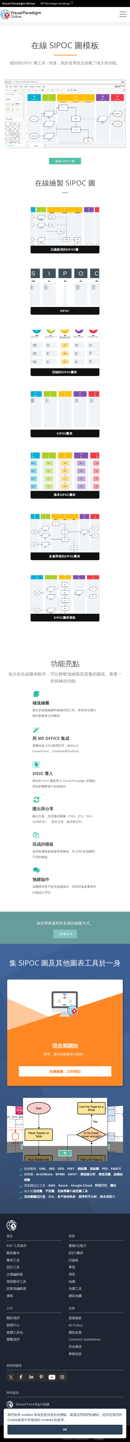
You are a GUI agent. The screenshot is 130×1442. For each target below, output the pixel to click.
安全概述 (75, 1346)
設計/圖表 (76, 1253)
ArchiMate (44, 1174)
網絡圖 (82, 1168)
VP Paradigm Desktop (56, 3)
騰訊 (113, 1185)
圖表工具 (13, 1260)
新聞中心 (13, 1325)
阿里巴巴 (101, 1185)
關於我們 (13, 1318)
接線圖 (94, 1168)
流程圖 (37, 1191)
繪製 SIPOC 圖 (65, 161)
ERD (52, 1168)
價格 (10, 1296)
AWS (51, 1185)
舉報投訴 (75, 1354)
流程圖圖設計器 (34, 1196)
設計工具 (13, 1267)
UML (42, 1168)
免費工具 (75, 1288)
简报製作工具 (16, 1281)
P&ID (114, 1168)
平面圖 (49, 1191)
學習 (72, 1267)
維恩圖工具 (80, 1191)
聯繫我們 (13, 1339)
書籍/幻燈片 (77, 1245)
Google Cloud (81, 1185)
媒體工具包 (15, 1332)
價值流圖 (104, 1174)
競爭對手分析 (88, 1196)
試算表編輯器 (16, 1288)
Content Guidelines (85, 1339)
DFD (61, 1168)
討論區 (73, 1260)
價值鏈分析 (87, 1174)
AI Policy (76, 1325)
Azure (63, 1185)
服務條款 (75, 1318)
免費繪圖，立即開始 (65, 1071)
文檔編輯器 (15, 1274)
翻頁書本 (13, 1253)
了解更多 (65, 934)
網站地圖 (75, 1296)
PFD (105, 1168)
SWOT (72, 1174)
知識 (72, 1281)
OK (65, 1429)
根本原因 (106, 1196)
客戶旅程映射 (66, 1196)
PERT (71, 1168)
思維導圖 (63, 1191)
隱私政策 (75, 1332)
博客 (72, 1274)
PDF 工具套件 (17, 1245)
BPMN (60, 1174)
